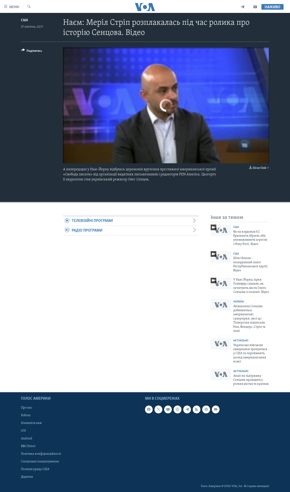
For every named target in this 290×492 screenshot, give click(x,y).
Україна (238, 301)
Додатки (27, 476)
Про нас (26, 407)
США (24, 20)
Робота (25, 415)
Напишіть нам (31, 423)
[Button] (31, 51)
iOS (23, 430)
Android (26, 438)
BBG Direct (28, 446)
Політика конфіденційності (41, 453)
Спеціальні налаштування (40, 461)
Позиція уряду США (35, 469)
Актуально (240, 340)
